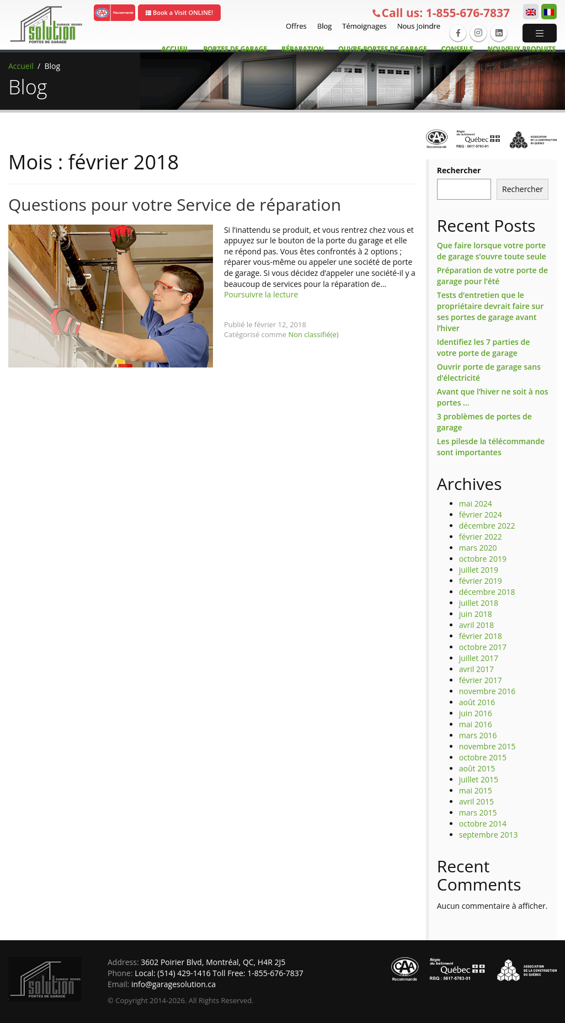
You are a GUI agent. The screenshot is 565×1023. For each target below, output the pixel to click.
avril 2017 (476, 669)
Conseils (457, 49)
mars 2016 (478, 735)
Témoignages (362, 26)
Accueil (175, 49)
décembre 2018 (487, 592)
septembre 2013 (488, 834)
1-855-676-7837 (441, 13)
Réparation (302, 49)
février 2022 (480, 536)
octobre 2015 (483, 757)
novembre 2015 (487, 746)
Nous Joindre (417, 26)
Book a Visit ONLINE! (179, 12)
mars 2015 (478, 812)
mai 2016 (475, 724)
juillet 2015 (478, 779)
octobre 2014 (483, 823)
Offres (295, 26)
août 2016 (477, 702)
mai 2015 (475, 790)
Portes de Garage (236, 49)
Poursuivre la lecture (261, 294)
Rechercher (459, 170)
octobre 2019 (483, 558)
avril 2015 (476, 801)
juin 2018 (475, 614)
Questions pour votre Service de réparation (174, 204)
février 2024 (480, 514)
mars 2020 (478, 547)
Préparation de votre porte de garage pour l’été (492, 275)
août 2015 (477, 768)
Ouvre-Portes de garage (382, 49)
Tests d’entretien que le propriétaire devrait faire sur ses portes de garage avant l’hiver (490, 311)
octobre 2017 (483, 647)
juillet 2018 (478, 603)
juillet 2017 (478, 658)
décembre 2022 (487, 525)
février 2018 (480, 636)
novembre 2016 (487, 691)
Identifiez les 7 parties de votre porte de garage (483, 347)
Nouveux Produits (521, 49)
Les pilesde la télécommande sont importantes (491, 446)
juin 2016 (475, 713)
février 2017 (480, 680)
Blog (323, 26)
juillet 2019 (478, 569)
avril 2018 (476, 625)
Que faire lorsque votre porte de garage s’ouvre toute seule (491, 251)
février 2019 (480, 581)
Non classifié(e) (313, 334)
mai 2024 (475, 503)
